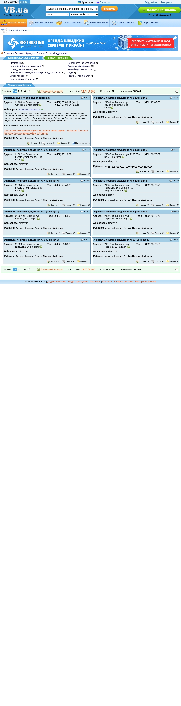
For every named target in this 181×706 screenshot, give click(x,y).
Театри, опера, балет (79, 75)
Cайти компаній (125, 22)
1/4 (15, 91)
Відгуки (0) (63, 143)
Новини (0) (33, 143)
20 (85, 91)
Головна (8, 53)
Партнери (95, 281)
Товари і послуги (72, 22)
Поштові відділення (56, 53)
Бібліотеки (15, 63)
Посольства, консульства (81, 63)
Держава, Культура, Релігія (29, 53)
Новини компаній (44, 22)
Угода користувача (78, 281)
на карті (33, 105)
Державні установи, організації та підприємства (35, 72)
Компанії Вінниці (17, 22)
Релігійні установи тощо (80, 69)
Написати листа (81, 143)
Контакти (107, 281)
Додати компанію (58, 58)
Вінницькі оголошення (19, 30)
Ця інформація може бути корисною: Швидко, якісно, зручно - (47, 130)
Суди (70, 72)
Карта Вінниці (151, 22)
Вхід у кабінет (151, 2)
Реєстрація (166, 2)
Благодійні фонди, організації (26, 66)
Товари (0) (48, 143)
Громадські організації (22, 69)
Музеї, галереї (17, 75)
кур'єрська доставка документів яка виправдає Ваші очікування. (46, 131)
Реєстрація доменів (145, 281)
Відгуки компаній (99, 22)
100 (93, 91)
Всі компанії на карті (50, 91)
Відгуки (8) (172, 122)
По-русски (105, 2)
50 (89, 91)
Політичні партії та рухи (22, 79)
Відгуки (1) (83, 233)
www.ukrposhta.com (29, 109)
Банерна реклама (123, 281)
